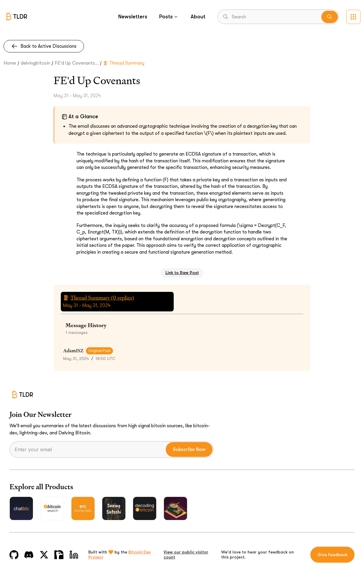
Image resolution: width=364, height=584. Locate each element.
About (198, 17)
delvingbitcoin (35, 63)
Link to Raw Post (182, 272)
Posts (169, 17)
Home (10, 63)
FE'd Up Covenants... (76, 63)
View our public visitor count (186, 555)
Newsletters (132, 17)
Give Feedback (332, 554)
